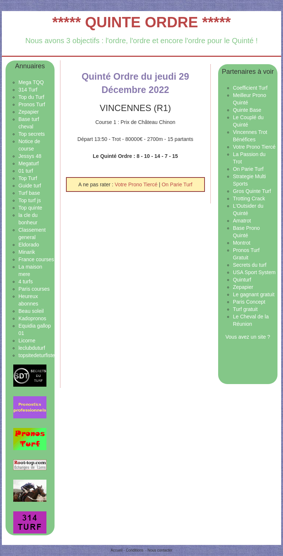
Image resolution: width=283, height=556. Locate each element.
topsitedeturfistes (37, 355)
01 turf (25, 171)
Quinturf (242, 280)
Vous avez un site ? (248, 337)
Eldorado (28, 245)
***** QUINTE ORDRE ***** (141, 22)
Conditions (134, 550)
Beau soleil (31, 311)
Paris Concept (249, 302)
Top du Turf (31, 97)
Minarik (26, 252)
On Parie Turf (177, 184)
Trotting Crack (249, 198)
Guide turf (29, 186)
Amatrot (242, 221)
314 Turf (27, 90)
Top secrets (31, 134)
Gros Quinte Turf (252, 191)
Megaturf (28, 163)
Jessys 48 (29, 156)
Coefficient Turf (250, 88)
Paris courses (34, 289)
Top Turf (27, 178)
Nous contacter (159, 550)
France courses (36, 259)
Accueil (116, 550)
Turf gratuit (245, 309)
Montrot (241, 243)
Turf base (29, 193)
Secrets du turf (249, 265)
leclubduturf (31, 348)
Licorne (26, 340)
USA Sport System (254, 272)
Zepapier (28, 112)
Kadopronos (32, 318)
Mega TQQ (31, 82)
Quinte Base (247, 110)
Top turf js (29, 200)
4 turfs (25, 281)
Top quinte (30, 208)
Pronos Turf (31, 104)
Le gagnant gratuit (254, 294)
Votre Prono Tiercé (137, 184)
